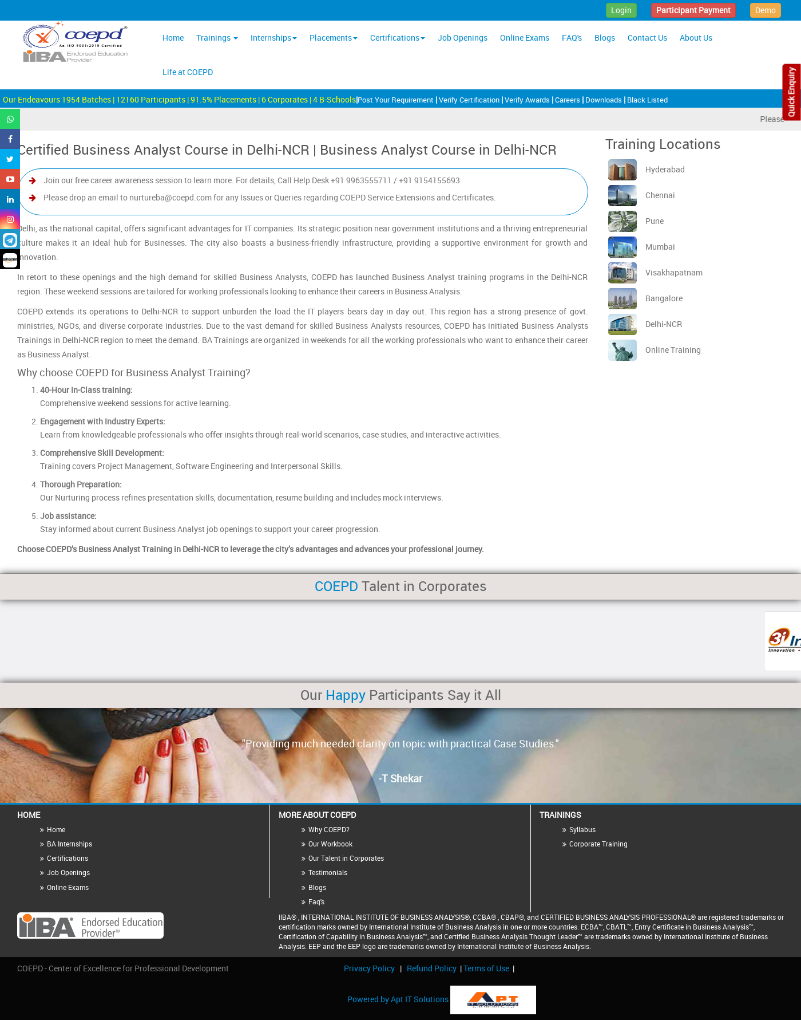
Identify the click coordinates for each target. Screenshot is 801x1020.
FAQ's (572, 37)
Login (621, 10)
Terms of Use (486, 968)
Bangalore (645, 298)
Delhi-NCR (645, 323)
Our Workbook (330, 843)
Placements (334, 37)
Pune (636, 220)
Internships (274, 37)
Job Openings (462, 37)
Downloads (604, 99)
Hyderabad (646, 169)
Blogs (604, 37)
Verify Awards (528, 99)
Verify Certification (470, 99)
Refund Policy (432, 968)
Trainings (217, 37)
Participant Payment (693, 10)
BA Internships (69, 843)
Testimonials (327, 872)
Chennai (641, 195)
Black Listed (647, 99)
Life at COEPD (187, 71)
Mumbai (641, 246)
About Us (696, 37)
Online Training (654, 349)
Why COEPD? (329, 829)
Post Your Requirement (396, 99)
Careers (568, 99)
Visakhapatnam (655, 272)
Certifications (397, 37)
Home (173, 37)
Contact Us (647, 37)
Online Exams (524, 37)
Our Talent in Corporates (346, 858)
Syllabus (582, 829)
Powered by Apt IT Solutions (398, 999)
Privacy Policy (369, 968)
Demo (765, 10)
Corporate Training (598, 843)
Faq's (316, 901)
